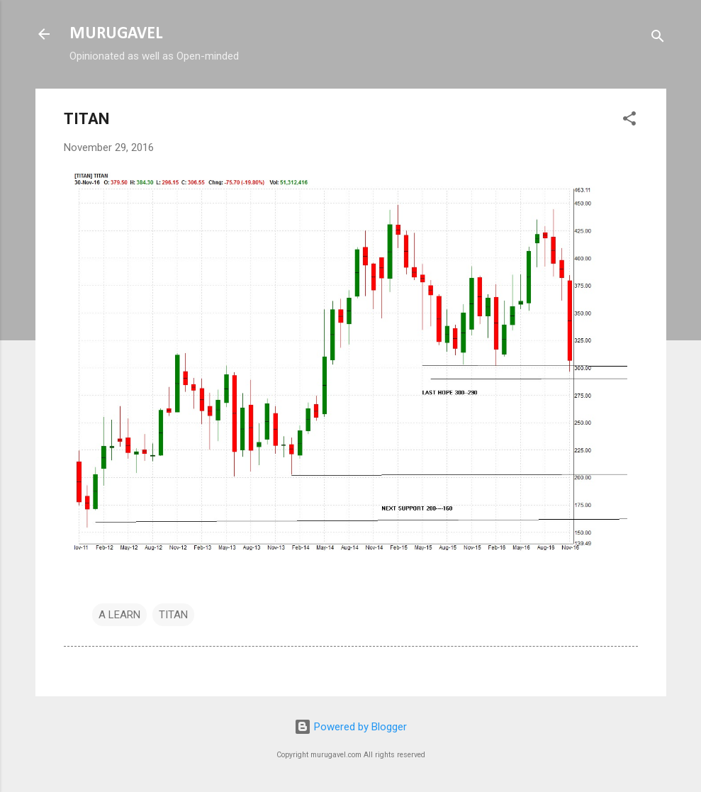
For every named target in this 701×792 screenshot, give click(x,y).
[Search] (657, 38)
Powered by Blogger (350, 726)
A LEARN (119, 614)
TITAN (173, 614)
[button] (629, 121)
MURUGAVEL (115, 34)
